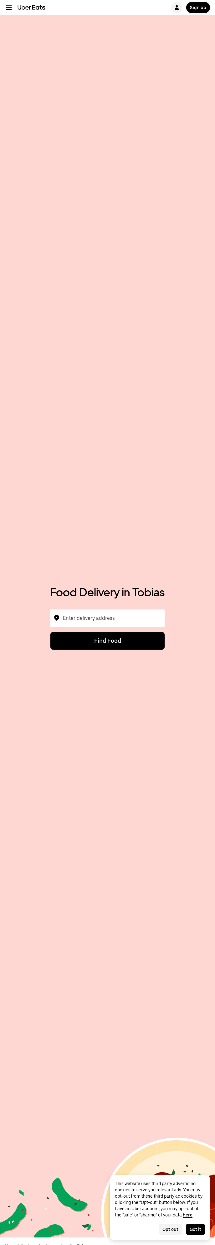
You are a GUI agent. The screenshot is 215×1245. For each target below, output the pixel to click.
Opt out (170, 1229)
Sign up (198, 7)
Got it (195, 1229)
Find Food (107, 640)
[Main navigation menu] (8, 7)
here (187, 1214)
